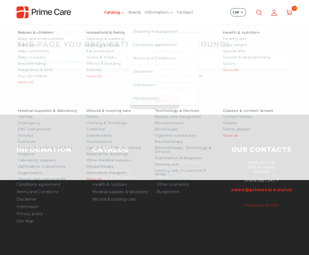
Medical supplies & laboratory (120, 192)
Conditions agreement (38, 184)
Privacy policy (29, 213)
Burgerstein (168, 192)
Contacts (25, 170)
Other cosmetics (173, 184)
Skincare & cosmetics (113, 177)
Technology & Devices (178, 162)
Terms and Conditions (37, 192)
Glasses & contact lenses (180, 170)
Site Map (25, 221)
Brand (134, 12)
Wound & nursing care (113, 199)
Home (22, 32)
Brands (23, 162)
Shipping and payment (38, 177)
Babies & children (109, 162)
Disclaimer (26, 199)
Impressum (27, 206)
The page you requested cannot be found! (78, 32)
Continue (154, 102)
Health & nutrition (109, 184)
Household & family (111, 170)
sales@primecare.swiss (261, 189)
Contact (185, 12)
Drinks (163, 177)
